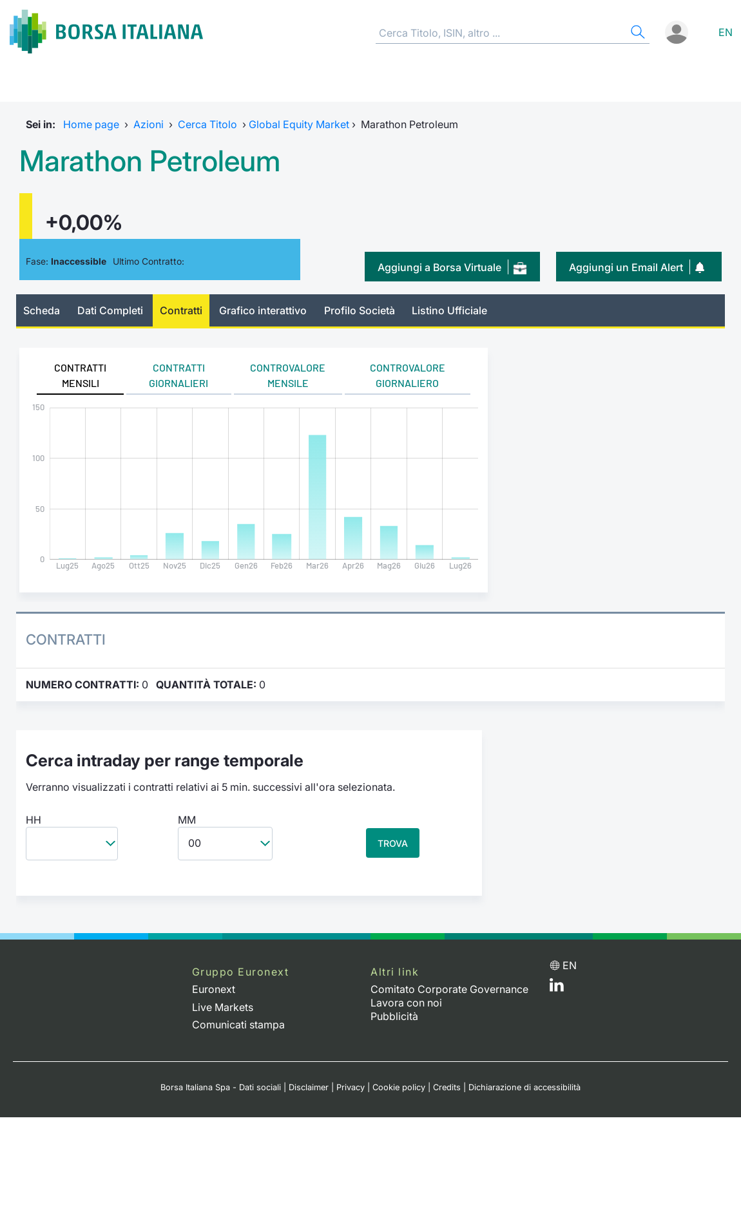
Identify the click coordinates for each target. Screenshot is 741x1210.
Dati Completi (110, 310)
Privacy (350, 1087)
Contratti (181, 310)
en (725, 32)
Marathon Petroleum (149, 161)
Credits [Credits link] (447, 1087)
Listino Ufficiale (449, 310)
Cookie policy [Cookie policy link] (398, 1087)
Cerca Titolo (207, 124)
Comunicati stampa (238, 1024)
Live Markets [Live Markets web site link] (222, 1007)
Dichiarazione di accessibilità (524, 1087)
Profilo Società (359, 310)
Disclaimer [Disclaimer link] (309, 1087)
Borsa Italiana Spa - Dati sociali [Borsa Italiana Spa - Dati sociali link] (220, 1087)
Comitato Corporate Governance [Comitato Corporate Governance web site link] (449, 989)
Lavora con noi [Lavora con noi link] (406, 1002)
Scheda (41, 310)
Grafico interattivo (263, 310)
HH (33, 819)
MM (187, 819)
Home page (91, 124)
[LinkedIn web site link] (557, 987)
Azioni (148, 124)
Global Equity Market (299, 124)
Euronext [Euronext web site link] (213, 989)
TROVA (393, 843)
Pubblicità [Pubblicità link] (394, 1016)
